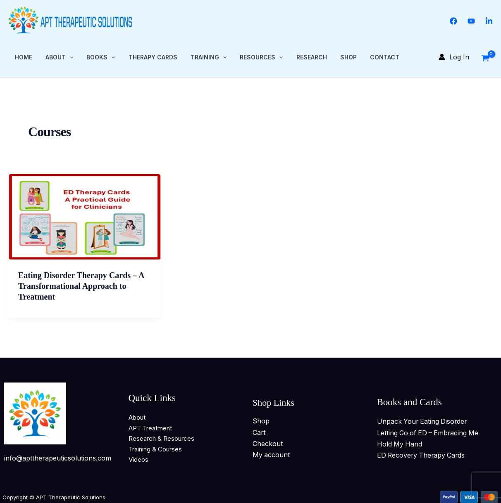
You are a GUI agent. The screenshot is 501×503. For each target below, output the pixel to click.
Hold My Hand (400, 443)
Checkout (268, 443)
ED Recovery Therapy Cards (422, 454)
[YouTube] (471, 21)
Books (100, 57)
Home (23, 56)
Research (311, 56)
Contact (384, 56)
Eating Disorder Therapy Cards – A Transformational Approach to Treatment (81, 285)
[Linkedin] (489, 21)
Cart (259, 431)
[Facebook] (453, 21)
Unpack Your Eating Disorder (423, 420)
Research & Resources (161, 438)
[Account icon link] (454, 56)
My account (271, 454)
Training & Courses (155, 448)
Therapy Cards (153, 56)
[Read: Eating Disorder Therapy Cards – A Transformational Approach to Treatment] (84, 216)
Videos (138, 459)
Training (209, 57)
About (59, 57)
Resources (261, 57)
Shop (348, 56)
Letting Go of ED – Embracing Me (429, 432)
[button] (69, 57)
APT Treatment (150, 427)
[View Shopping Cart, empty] (485, 56)
